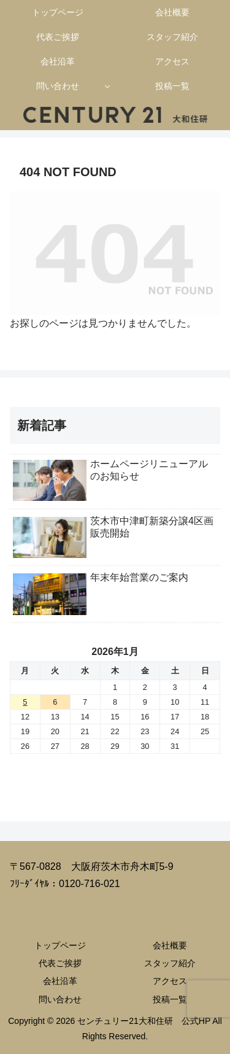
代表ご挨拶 (60, 963)
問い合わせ (60, 999)
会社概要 (170, 945)
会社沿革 (60, 981)
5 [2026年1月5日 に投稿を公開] (25, 702)
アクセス (170, 981)
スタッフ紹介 (170, 963)
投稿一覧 (170, 999)
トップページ (60, 945)
